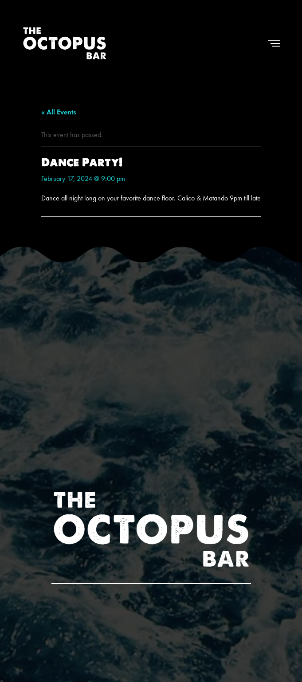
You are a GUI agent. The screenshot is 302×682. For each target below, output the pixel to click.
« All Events (58, 112)
